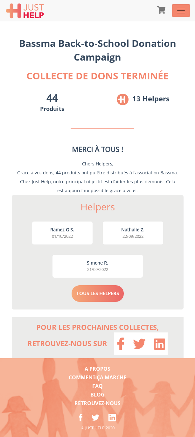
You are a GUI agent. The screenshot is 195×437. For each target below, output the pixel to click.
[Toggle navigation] (181, 10)
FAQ (97, 386)
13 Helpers (151, 98)
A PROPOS (97, 368)
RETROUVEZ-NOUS (97, 403)
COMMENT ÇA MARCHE (97, 377)
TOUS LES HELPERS (97, 293)
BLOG (97, 394)
